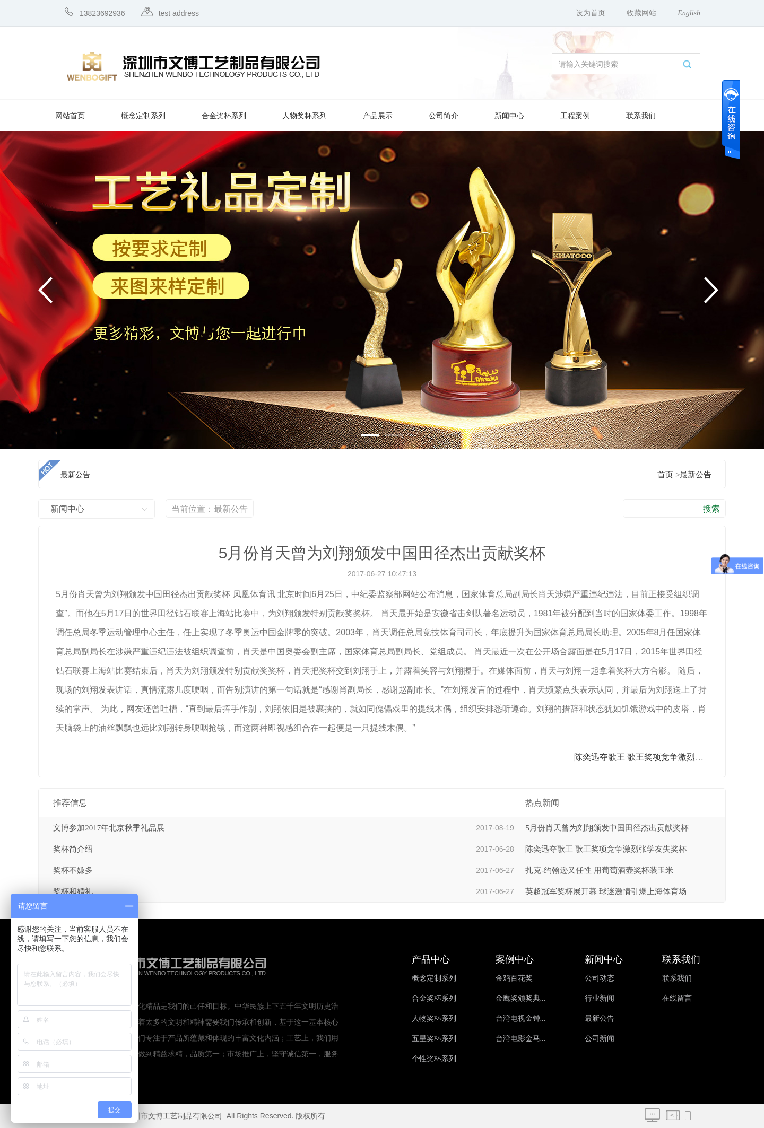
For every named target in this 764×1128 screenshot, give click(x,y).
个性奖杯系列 (434, 1059)
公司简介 (443, 116)
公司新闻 (599, 1039)
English (689, 13)
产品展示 (378, 116)
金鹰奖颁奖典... (521, 998)
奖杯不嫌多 (73, 870)
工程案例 (575, 116)
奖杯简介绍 (73, 849)
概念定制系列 (143, 116)
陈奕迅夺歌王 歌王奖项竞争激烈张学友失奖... (659, 757)
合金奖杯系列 (224, 116)
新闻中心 (509, 116)
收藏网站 (641, 13)
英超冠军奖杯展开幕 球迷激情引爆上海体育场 (606, 891)
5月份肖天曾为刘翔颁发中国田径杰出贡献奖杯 (607, 828)
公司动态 (599, 978)
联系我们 (641, 116)
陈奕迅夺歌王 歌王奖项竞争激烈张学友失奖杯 (606, 849)
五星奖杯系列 (434, 1039)
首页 (665, 474)
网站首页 (70, 116)
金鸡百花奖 (514, 978)
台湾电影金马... (521, 1039)
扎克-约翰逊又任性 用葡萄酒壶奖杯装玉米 (599, 870)
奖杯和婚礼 (73, 891)
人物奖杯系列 (304, 116)
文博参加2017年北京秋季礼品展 (108, 828)
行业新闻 (599, 998)
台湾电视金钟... (521, 1018)
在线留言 (677, 998)
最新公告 (695, 474)
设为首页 (590, 13)
